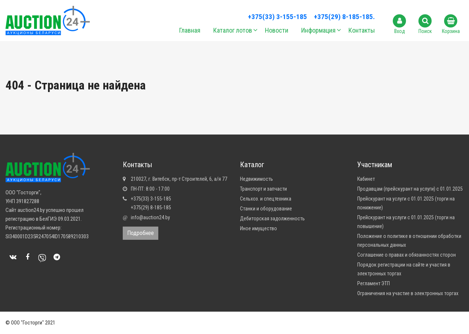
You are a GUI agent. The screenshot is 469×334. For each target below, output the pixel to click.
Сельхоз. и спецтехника (265, 199)
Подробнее (140, 233)
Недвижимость (256, 179)
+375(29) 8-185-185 (151, 207)
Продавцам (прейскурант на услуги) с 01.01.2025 (410, 189)
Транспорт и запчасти (263, 189)
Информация (318, 30)
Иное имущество (258, 228)
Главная (189, 30)
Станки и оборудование (266, 209)
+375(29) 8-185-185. (344, 16)
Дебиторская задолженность (272, 218)
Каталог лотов (232, 30)
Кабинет (366, 179)
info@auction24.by (150, 217)
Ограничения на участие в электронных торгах (407, 293)
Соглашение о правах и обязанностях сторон (406, 255)
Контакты (361, 30)
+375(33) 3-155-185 (277, 16)
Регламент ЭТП (373, 283)
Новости (276, 30)
